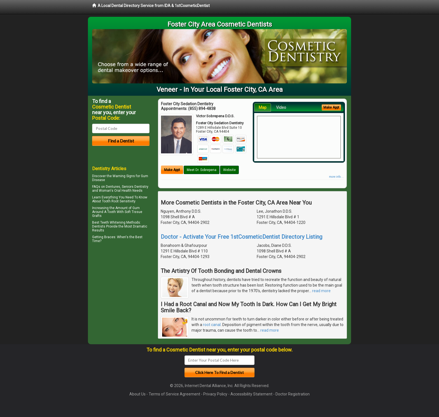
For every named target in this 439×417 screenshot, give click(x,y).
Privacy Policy (215, 394)
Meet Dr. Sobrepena (201, 170)
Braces (109, 237)
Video (281, 107)
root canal (212, 324)
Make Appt (172, 170)
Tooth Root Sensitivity (119, 201)
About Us (137, 394)
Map (263, 107)
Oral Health (123, 191)
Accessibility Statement (251, 394)
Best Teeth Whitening (108, 222)
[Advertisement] (121, 293)
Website (229, 170)
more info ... (336, 176)
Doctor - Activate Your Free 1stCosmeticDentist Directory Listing (241, 236)
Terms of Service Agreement (174, 394)
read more (321, 291)
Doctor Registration (292, 394)
